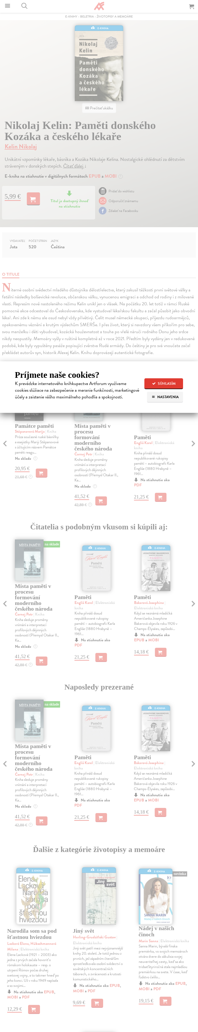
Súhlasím (164, 383)
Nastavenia (165, 397)
